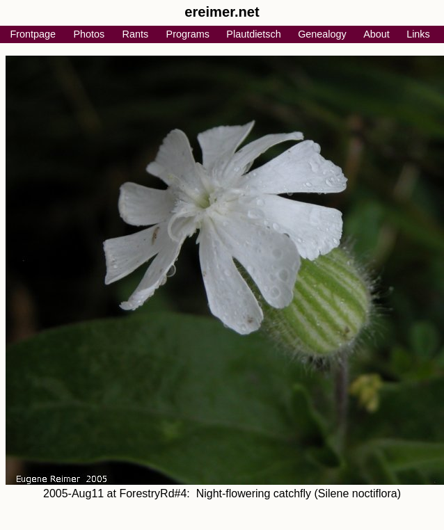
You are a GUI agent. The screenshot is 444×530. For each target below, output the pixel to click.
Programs (187, 34)
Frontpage (33, 34)
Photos (88, 34)
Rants (135, 34)
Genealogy (322, 34)
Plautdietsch (253, 34)
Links (418, 34)
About (376, 34)
